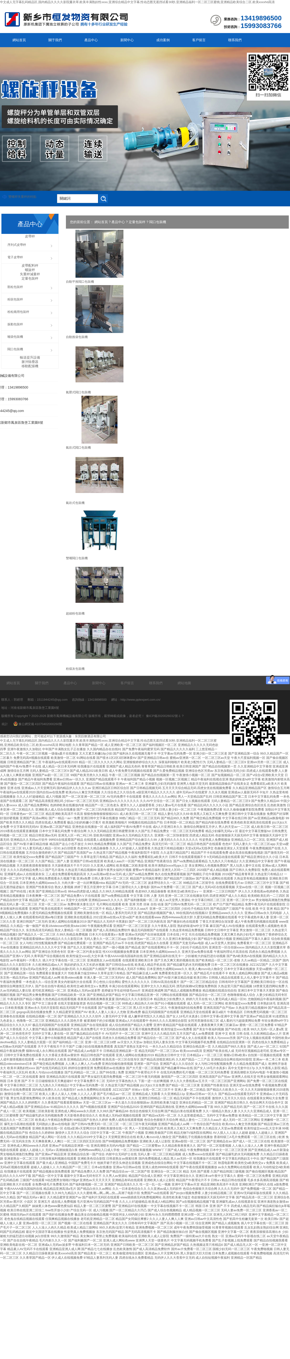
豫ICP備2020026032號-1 (163, 716)
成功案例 (163, 40)
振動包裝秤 (15, 324)
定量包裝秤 (137, 222)
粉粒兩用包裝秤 (18, 312)
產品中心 (91, 40)
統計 (5, 724)
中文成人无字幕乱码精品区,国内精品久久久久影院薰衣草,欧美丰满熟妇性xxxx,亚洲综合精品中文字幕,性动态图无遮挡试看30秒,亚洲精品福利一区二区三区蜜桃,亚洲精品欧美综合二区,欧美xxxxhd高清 (137, 2)
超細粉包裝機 (75, 613)
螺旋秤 (30, 270)
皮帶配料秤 (30, 265)
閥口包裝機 (157, 222)
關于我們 (55, 40)
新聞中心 (127, 40)
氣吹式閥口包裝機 (78, 447)
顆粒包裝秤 (15, 287)
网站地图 (65, 745)
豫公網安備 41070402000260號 (37, 724)
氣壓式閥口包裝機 (78, 392)
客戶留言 (199, 40)
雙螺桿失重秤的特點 (22, 196)
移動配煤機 (30, 366)
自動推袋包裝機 (77, 337)
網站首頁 (19, 40)
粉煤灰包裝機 (75, 669)
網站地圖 (184, 683)
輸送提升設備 (30, 357)
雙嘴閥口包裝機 (77, 558)
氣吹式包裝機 (75, 503)
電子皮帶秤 (15, 257)
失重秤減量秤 (30, 274)
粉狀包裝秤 (15, 299)
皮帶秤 (30, 236)
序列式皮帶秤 (16, 245)
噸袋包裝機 (15, 336)
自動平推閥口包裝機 (80, 281)
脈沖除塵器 (30, 362)
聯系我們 (235, 40)
